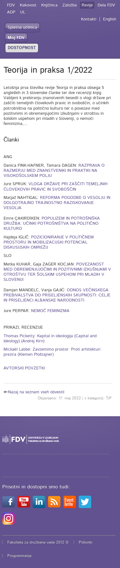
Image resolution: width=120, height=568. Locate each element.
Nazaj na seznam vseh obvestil (36, 392)
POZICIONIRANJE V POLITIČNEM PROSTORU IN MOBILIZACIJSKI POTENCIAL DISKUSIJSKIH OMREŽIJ (49, 242)
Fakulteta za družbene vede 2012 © (38, 542)
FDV (11, 5)
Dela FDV (106, 5)
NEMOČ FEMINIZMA (50, 311)
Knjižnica (49, 5)
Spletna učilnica (22, 27)
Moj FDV (16, 38)
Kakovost (28, 5)
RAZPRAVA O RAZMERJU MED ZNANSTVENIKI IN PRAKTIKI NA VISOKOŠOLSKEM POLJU (54, 171)
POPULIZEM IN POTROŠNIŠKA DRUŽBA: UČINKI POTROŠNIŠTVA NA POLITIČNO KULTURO (52, 223)
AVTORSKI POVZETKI (24, 368)
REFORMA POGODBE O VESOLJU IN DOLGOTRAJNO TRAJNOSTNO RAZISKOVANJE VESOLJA (57, 203)
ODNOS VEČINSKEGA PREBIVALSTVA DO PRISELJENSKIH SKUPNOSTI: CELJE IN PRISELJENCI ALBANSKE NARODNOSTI (57, 295)
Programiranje (19, 555)
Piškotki (85, 542)
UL (22, 12)
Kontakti (88, 19)
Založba (69, 5)
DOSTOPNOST (22, 48)
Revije (87, 5)
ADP (11, 12)
